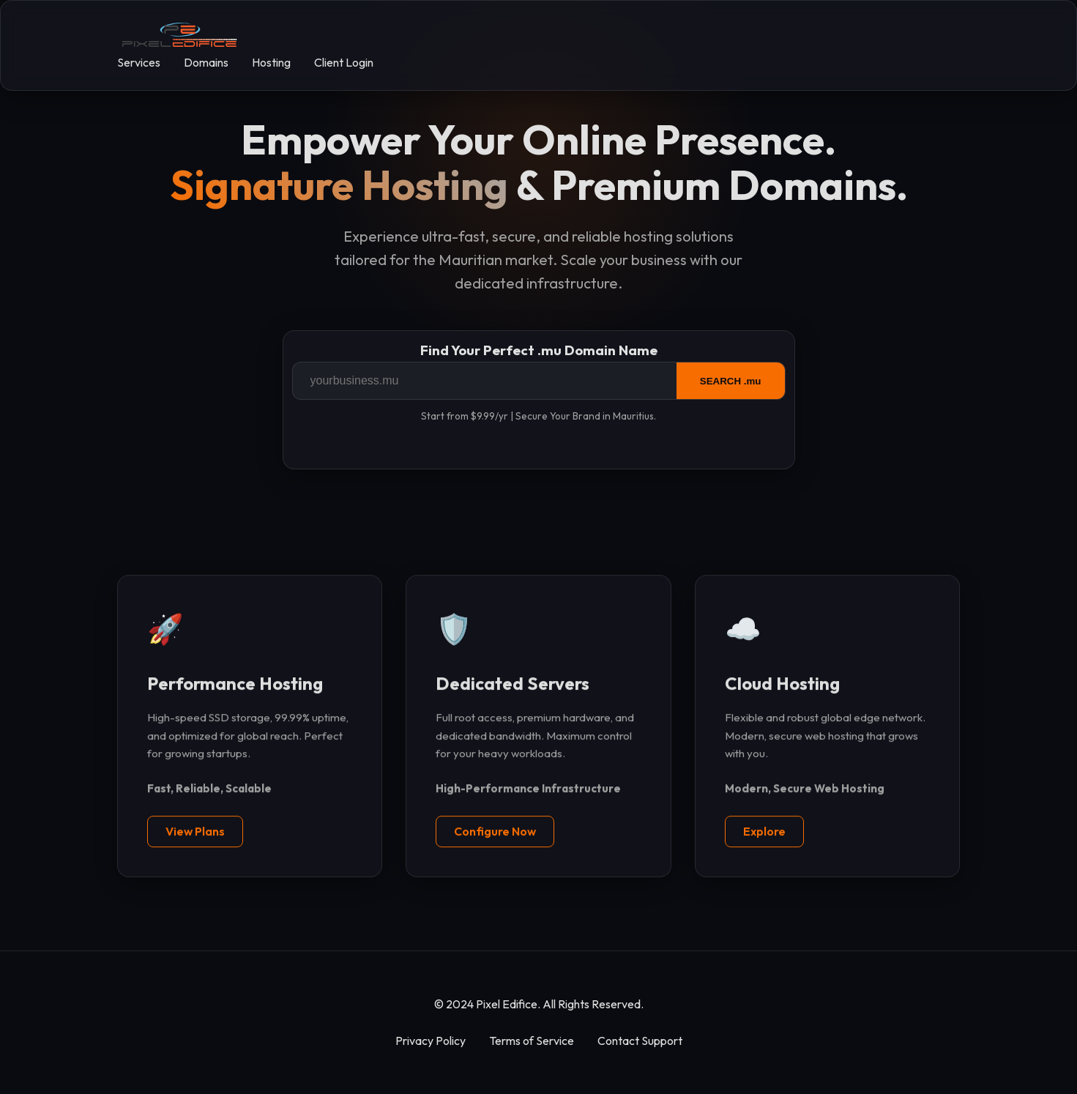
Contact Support (639, 1040)
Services (138, 62)
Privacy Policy (430, 1040)
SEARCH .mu (730, 381)
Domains (206, 62)
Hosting (271, 62)
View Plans (195, 832)
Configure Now (495, 832)
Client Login (343, 62)
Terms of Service (531, 1040)
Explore (764, 832)
